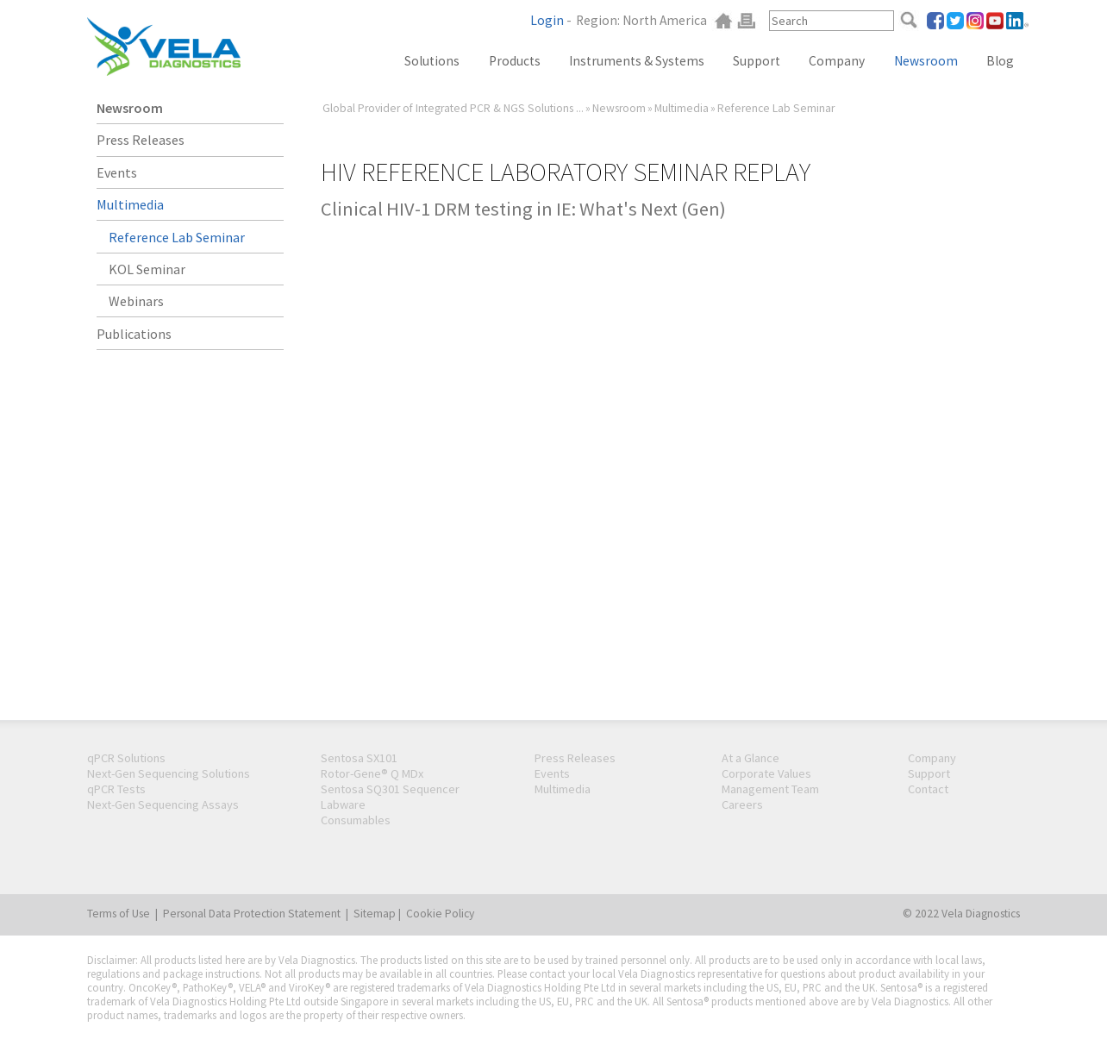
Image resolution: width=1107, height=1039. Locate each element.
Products (515, 61)
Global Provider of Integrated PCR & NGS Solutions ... (453, 108)
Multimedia (681, 108)
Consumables (356, 820)
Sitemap (374, 913)
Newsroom (926, 61)
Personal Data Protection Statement (252, 913)
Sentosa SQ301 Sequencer (390, 789)
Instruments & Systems (636, 61)
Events (117, 172)
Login (547, 20)
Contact (928, 789)
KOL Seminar (147, 269)
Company (837, 61)
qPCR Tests (116, 789)
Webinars (136, 301)
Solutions (432, 61)
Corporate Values (766, 773)
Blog (1000, 61)
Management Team (770, 789)
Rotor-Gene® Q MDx (372, 773)
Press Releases (140, 139)
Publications (134, 333)
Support (756, 61)
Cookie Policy (440, 913)
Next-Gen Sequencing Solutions (168, 773)
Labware (343, 804)
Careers (742, 804)
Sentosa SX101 (359, 758)
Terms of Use (118, 913)
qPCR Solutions (126, 758)
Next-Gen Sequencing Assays (163, 804)
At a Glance (750, 758)
